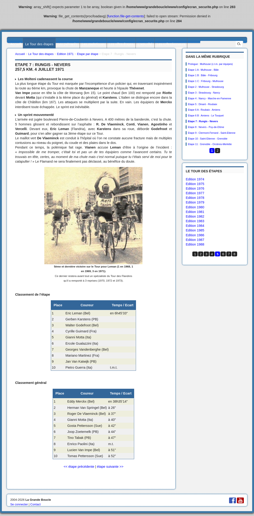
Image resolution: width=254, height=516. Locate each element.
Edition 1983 (195, 221)
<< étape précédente (79, 466)
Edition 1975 (195, 184)
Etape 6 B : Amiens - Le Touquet (206, 115)
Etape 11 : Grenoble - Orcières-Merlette (210, 144)
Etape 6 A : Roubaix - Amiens (204, 109)
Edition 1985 (195, 230)
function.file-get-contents (126, 16)
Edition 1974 (195, 179)
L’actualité (145, 44)
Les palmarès (68, 44)
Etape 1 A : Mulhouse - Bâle (203, 69)
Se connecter (19, 504)
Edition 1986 (195, 235)
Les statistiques (93, 44)
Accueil (15, 44)
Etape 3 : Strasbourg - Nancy (204, 92)
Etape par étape (87, 54)
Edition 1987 (195, 240)
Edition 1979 (195, 202)
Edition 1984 (195, 226)
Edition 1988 (195, 244)
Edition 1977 (195, 193)
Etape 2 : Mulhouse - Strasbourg (206, 86)
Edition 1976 (195, 188)
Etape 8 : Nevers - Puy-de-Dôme (206, 127)
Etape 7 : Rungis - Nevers (203, 121)
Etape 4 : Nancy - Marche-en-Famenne (209, 98)
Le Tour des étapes (39, 44)
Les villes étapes (121, 44)
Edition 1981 (195, 212)
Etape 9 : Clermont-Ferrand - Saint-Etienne (212, 132)
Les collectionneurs (171, 44)
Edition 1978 (195, 198)
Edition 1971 (65, 54)
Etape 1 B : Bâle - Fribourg (203, 75)
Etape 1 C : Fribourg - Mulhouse (206, 81)
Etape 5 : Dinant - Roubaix (202, 104)
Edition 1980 (195, 207)
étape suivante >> (110, 466)
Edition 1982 (195, 216)
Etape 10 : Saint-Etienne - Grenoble (207, 138)
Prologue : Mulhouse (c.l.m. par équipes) (210, 64)
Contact (35, 504)
